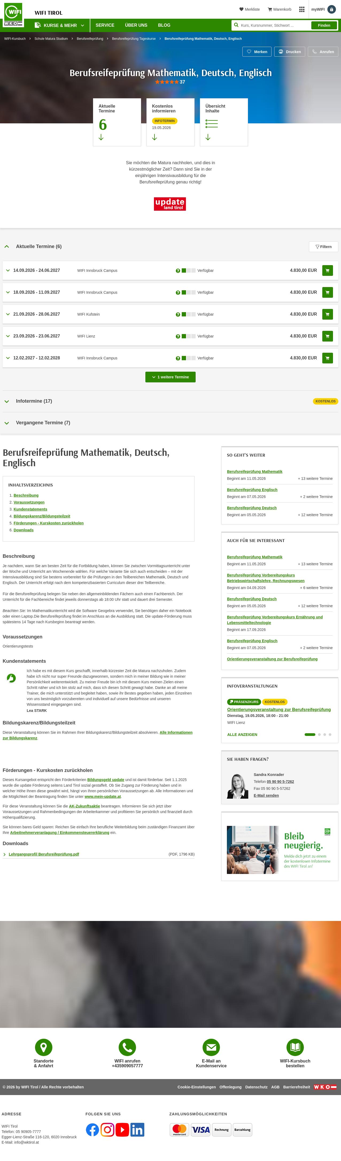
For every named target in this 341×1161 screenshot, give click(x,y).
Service (105, 25)
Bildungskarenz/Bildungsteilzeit (42, 516)
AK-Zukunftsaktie (84, 806)
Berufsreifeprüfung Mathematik (254, 471)
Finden (324, 25)
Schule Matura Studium (51, 39)
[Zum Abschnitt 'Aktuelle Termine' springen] (117, 122)
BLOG (164, 25)
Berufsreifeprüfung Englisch (252, 490)
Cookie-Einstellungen (197, 1087)
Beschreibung (26, 495)
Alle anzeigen (242, 734)
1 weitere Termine (171, 375)
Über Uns (136, 25)
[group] (170, 82)
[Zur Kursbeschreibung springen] (224, 122)
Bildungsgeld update (105, 780)
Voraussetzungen (29, 502)
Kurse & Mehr (56, 25)
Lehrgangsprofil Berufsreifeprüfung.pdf (44, 854)
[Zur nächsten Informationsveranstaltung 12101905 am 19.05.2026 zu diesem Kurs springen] (170, 122)
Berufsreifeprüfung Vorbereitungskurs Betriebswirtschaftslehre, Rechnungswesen (265, 578)
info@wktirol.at (26, 1142)
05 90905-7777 (28, 1131)
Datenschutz (256, 1087)
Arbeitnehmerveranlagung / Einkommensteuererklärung (59, 832)
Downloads (24, 530)
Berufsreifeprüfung (90, 39)
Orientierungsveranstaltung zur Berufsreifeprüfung (272, 659)
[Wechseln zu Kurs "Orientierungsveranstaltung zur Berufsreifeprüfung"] (310, 734)
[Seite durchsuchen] (284, 25)
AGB (275, 1087)
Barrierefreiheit (296, 1087)
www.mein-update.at (103, 796)
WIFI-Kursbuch (15, 39)
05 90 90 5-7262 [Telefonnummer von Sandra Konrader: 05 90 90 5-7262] (280, 781)
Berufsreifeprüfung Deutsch (252, 508)
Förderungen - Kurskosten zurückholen (49, 523)
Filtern (324, 247)
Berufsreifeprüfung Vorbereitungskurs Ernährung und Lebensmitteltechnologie (275, 620)
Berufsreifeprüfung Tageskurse (134, 39)
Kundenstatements (30, 509)
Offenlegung (231, 1087)
